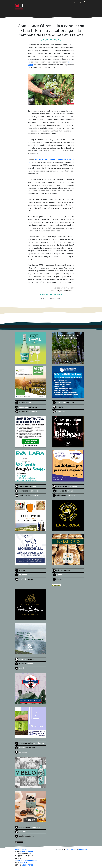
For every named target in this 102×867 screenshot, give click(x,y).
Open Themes (71, 849)
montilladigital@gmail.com (26, 860)
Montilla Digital (26, 851)
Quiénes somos (21, 849)
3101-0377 (23, 863)
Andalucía (56, 298)
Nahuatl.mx (82, 849)
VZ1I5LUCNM (27, 865)
